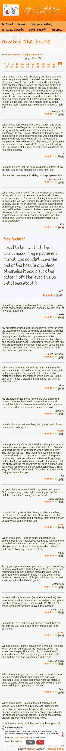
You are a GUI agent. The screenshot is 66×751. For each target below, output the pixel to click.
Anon (61, 430)
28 (53, 66)
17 (53, 63)
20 (11, 66)
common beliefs (13, 29)
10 (17, 63)
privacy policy (56, 748)
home (22, 24)
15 (43, 63)
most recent (14, 54)
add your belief (41, 24)
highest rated (31, 54)
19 (6, 66)
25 (38, 66)
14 (38, 63)
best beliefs (37, 29)
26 (43, 66)
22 (22, 66)
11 (22, 63)
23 (27, 66)
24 (32, 66)
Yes (30, 742)
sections (7, 24)
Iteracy (31, 748)
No (40, 742)
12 (27, 63)
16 (48, 63)
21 (17, 66)
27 (48, 66)
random (57, 29)
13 (33, 63)
